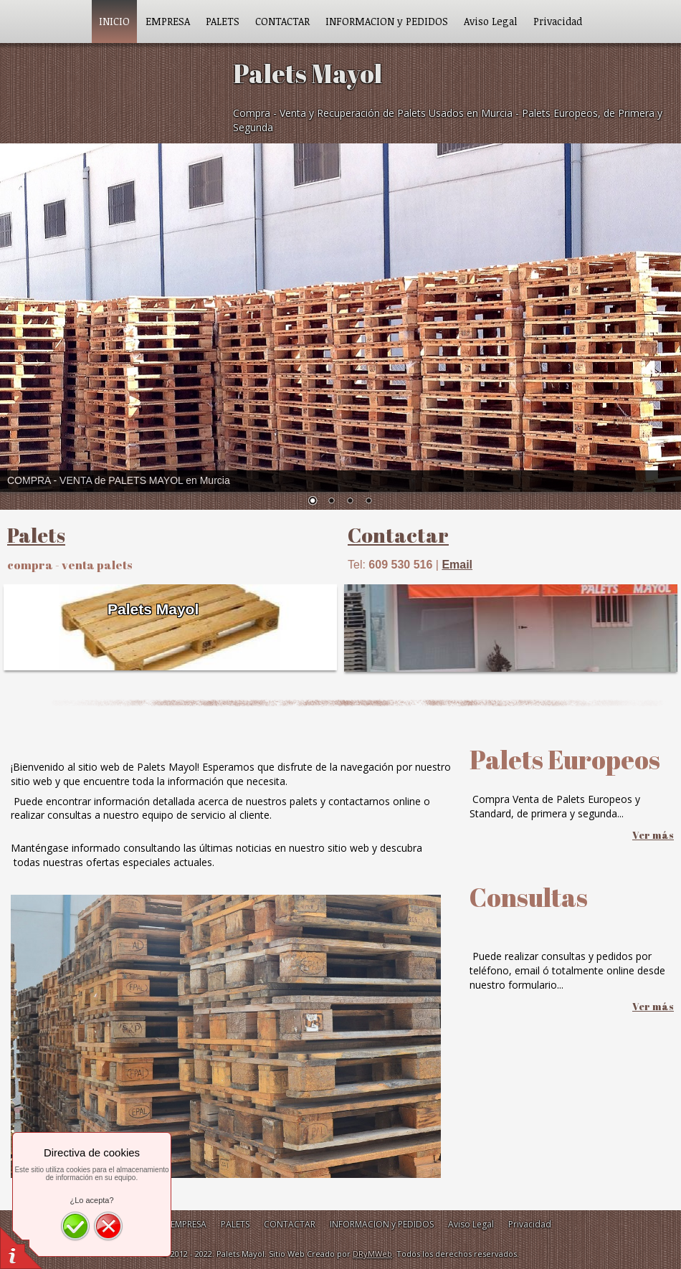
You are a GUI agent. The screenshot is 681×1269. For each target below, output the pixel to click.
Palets (36, 534)
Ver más (653, 835)
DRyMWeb (372, 1253)
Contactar (398, 534)
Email (457, 565)
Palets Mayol (153, 609)
